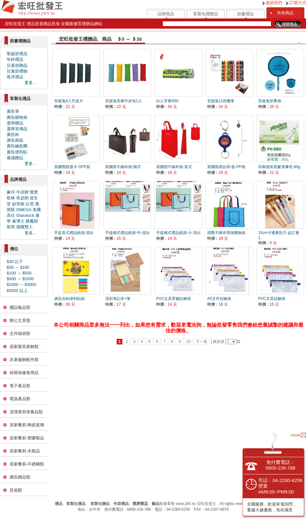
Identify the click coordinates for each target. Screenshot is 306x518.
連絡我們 (272, 2)
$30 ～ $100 (18, 267)
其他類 (16, 490)
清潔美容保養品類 (26, 411)
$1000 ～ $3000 (21, 284)
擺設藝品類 (20, 307)
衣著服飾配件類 (24, 359)
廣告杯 (13, 134)
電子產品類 (20, 385)
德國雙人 (24, 226)
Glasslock (25, 215)
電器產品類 (20, 398)
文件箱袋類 (20, 333)
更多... (30, 82)
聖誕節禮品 (17, 53)
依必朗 (22, 197)
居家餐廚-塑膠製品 (27, 438)
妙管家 (18, 204)
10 (188, 341)
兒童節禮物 (17, 71)
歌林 (11, 197)
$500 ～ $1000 (20, 278)
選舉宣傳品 (17, 128)
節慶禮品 (245, 13)
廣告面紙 (15, 140)
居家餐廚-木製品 (25, 451)
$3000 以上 (17, 290)
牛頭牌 (22, 192)
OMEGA (24, 209)
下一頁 (201, 341)
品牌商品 (165, 13)
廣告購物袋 (17, 117)
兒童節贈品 (17, 65)
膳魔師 (32, 221)
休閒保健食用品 (24, 372)
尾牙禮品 (15, 77)
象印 (11, 192)
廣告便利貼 (17, 152)
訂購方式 (296, 2)
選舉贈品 (15, 123)
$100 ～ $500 (19, 273)
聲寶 (34, 192)
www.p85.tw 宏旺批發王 (196, 503)
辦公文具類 (20, 320)
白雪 (30, 204)
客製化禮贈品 (205, 13)
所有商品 (285, 13)
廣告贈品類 (20, 477)
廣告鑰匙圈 (17, 146)
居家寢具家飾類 (24, 346)
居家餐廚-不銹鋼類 (27, 464)
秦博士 (18, 221)
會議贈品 (15, 157)
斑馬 (11, 226)
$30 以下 (15, 261)
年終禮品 (15, 59)
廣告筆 (13, 111)
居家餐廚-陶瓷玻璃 (27, 424)
